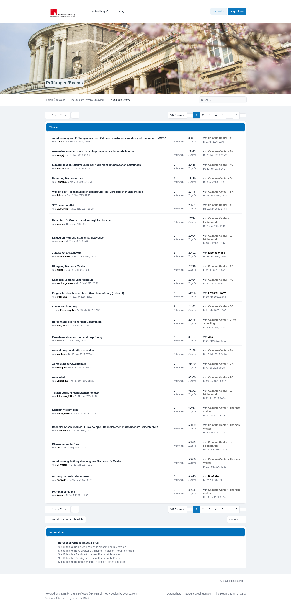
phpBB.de (84, 597)
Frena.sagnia (67, 310)
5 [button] (222, 115)
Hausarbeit (59, 377)
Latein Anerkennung (64, 306)
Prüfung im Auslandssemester (71, 476)
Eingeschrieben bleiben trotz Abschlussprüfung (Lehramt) (88, 293)
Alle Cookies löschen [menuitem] (229, 580)
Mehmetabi (62, 464)
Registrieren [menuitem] (237, 11)
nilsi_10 (60, 325)
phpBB (63, 593)
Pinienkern (62, 430)
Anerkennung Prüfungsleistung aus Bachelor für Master (86, 461)
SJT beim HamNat (63, 204)
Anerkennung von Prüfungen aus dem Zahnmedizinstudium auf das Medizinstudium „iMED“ (109, 137)
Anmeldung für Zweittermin (69, 363)
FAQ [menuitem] (119, 11)
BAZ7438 (61, 480)
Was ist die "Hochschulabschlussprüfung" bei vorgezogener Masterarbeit (97, 191)
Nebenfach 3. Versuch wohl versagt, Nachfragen (82, 220)
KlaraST (60, 269)
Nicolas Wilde (63, 256)
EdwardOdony (217, 292)
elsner (59, 241)
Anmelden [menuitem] (218, 11)
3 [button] (209, 115)
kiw (58, 447)
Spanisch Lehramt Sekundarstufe (73, 279)
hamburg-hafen (64, 283)
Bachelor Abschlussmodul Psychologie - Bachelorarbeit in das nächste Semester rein (105, 426)
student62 (61, 296)
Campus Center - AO (220, 137)
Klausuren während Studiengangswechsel (78, 237)
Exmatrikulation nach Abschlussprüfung (77, 337)
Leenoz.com (130, 593)
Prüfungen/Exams (65, 82)
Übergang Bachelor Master (68, 266)
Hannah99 (61, 181)
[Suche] (236, 100)
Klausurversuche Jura (65, 443)
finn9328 (213, 476)
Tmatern (60, 141)
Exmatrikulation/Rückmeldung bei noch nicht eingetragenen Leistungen (96, 164)
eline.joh (61, 367)
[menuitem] (98, 11)
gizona (59, 224)
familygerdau (63, 413)
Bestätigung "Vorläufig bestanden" (73, 350)
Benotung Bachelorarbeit (67, 178)
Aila (58, 340)
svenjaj (60, 155)
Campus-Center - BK (220, 151)
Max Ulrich (62, 208)
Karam (59, 495)
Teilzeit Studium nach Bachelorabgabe (76, 392)
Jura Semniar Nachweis (66, 252)
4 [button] (216, 115)
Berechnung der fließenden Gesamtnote (77, 321)
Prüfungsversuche (63, 491)
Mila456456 (62, 381)
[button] (242, 115)
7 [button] (236, 115)
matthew (61, 354)
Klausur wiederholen (65, 409)
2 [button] (203, 115)
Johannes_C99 (64, 396)
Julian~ (60, 168)
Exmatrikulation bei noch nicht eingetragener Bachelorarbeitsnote (93, 151)
